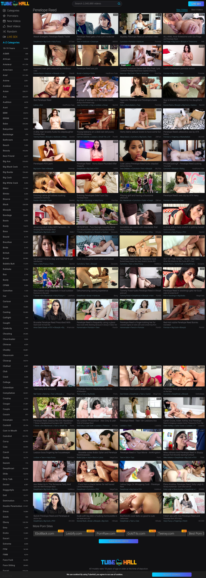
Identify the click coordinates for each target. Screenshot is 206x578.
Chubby (6, 350)
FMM (5, 554)
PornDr (115, 327)
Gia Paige (167, 42)
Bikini (5, 188)
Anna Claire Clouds (41, 327)
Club (5, 371)
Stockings (89, 200)
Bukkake (7, 269)
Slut (41, 105)
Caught (6, 323)
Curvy (6, 441)
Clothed (7, 366)
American (145, 73)
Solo (122, 105)
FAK (202, 42)
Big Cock (46, 42)
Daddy (6, 457)
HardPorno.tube (112, 73)
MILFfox (158, 169)
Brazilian (7, 242)
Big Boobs (181, 296)
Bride (5, 247)
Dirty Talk (7, 479)
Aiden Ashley (168, 426)
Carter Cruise (179, 426)
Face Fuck (8, 560)
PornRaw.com (111, 533)
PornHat (158, 42)
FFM (5, 549)
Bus (5, 274)
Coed (5, 377)
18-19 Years (9, 48)
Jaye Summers (83, 105)
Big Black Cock (10, 167)
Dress (6, 511)
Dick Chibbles (125, 169)
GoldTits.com (141, 533)
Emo (5, 527)
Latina (36, 105)
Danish (6, 463)
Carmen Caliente (83, 137)
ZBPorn (158, 137)
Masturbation (130, 105)
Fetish (184, 521)
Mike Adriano (168, 457)
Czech (6, 452)
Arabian (7, 86)
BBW (5, 113)
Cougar (6, 403)
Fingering (175, 137)
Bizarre (6, 199)
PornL (115, 394)
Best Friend (8, 156)
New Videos (182, 9)
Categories (13, 10)
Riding (181, 169)
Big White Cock (10, 183)
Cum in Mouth (10, 430)
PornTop (158, 73)
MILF (54, 232)
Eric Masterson (126, 200)
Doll (5, 495)
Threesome (192, 42)
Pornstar (131, 42)
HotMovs (157, 264)
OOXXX (201, 489)
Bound (6, 237)
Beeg (116, 296)
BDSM (6, 118)
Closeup (7, 360)
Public (144, 200)
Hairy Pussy (56, 42)
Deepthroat (38, 42)
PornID (71, 73)
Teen (79, 42)
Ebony (6, 522)
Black (94, 457)
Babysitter (8, 129)
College (7, 382)
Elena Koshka (178, 489)
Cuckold (148, 394)
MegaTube (200, 296)
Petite (92, 73)
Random (12, 31)
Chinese (7, 344)
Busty (6, 280)
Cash (5, 307)
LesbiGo (158, 426)
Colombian (8, 387)
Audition (7, 102)
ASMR (6, 53)
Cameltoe (7, 290)
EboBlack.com (49, 533)
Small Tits (102, 137)
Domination (8, 500)
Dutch (6, 517)
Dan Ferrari (124, 394)
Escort (6, 538)
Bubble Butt (9, 263)
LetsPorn (71, 296)
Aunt (5, 107)
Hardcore (86, 42)
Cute (63, 73)
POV (97, 169)
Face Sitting (9, 565)
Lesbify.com (80, 533)
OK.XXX (201, 137)
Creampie (94, 42)
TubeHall (15, 3)
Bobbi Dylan (81, 457)
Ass (5, 97)
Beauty (6, 150)
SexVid (115, 105)
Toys (138, 105)
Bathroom (8, 140)
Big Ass (55, 489)
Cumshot (123, 42)
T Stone (80, 232)
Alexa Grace (124, 137)
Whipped (65, 137)
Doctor (6, 484)
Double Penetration (12, 506)
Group (105, 105)
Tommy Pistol (39, 137)
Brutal (79, 73)
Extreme (7, 544)
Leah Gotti (89, 426)
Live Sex (12, 36)
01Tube (71, 42)
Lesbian (98, 105)
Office (110, 137)
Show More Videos (118, 541)
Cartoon (7, 301)
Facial (36, 200)
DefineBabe (200, 394)
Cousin (6, 414)
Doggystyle (8, 490)
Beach (6, 145)
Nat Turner (38, 394)
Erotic (6, 533)
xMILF (72, 232)
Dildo (5, 474)
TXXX (202, 457)
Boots (6, 220)
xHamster (70, 327)
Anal (89, 457)
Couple (6, 409)
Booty (6, 226)
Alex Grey (80, 426)
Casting (86, 73)
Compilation (9, 393)
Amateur (7, 64)
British (6, 253)
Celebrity (7, 328)
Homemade (179, 264)
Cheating (7, 333)
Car (4, 296)
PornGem (70, 457)
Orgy (92, 105)
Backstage (8, 134)
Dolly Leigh (167, 489)
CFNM (6, 285)
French (133, 327)
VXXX (116, 169)
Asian (6, 91)
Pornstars (12, 15)
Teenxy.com (172, 533)
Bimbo (6, 193)
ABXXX (115, 42)
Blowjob (183, 42)
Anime (6, 80)
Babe (5, 123)
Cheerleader (9, 339)
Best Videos (13, 26)
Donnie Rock (38, 73)
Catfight (7, 317)
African (6, 59)
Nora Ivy (123, 73)
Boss (5, 231)
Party (51, 264)
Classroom (8, 355)
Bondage (7, 215)
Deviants (114, 232)
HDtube (158, 232)
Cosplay (7, 398)
